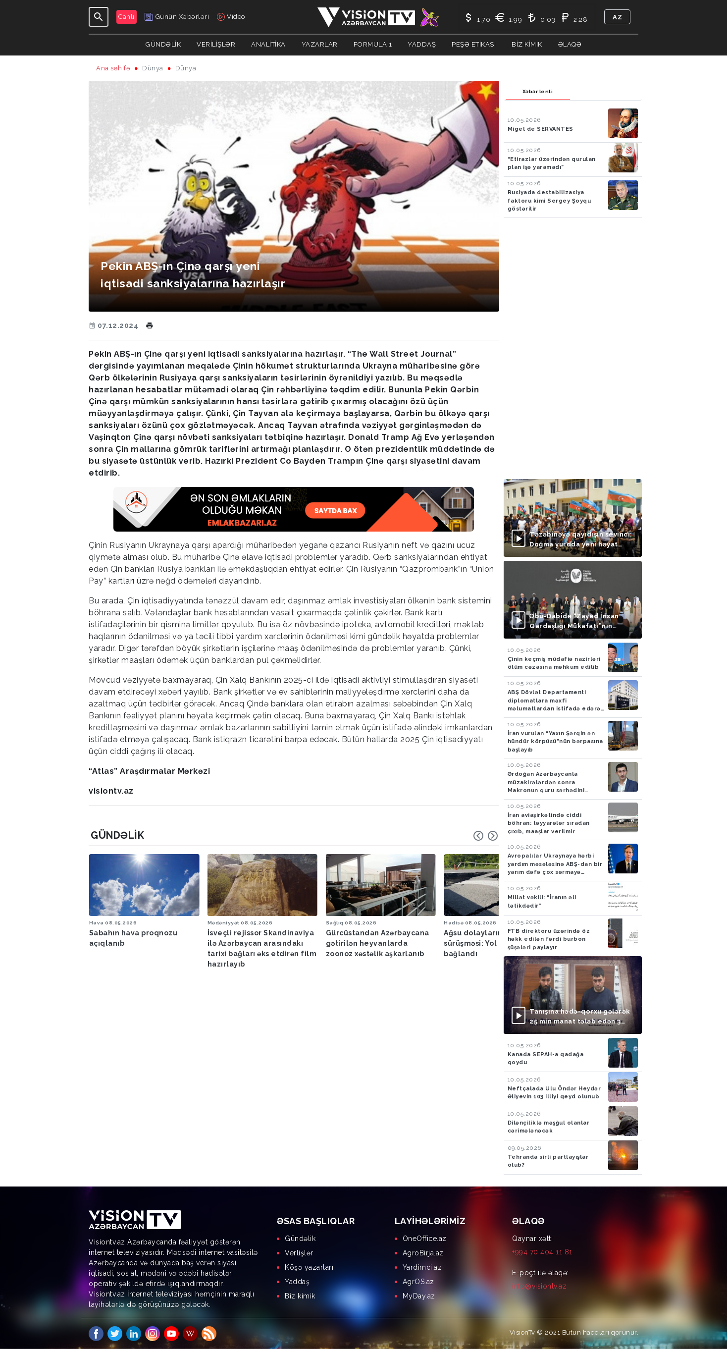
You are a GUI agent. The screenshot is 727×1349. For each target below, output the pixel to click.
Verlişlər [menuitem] (299, 1253)
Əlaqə (570, 44)
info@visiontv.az (539, 1286)
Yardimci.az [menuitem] (422, 1267)
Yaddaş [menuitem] (297, 1282)
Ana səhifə (113, 68)
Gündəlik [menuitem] (300, 1238)
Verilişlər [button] (216, 44)
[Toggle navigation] (98, 17)
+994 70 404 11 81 (542, 1252)
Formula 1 (373, 44)
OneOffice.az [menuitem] (425, 1238)
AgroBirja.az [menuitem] (423, 1253)
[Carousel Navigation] (485, 836)
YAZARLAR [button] (320, 44)
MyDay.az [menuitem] (419, 1296)
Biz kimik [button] (527, 44)
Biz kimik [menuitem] (300, 1296)
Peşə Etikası (474, 44)
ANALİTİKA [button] (268, 44)
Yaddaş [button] (422, 44)
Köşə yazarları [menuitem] (309, 1267)
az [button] (617, 17)
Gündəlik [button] (163, 44)
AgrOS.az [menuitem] (418, 1282)
